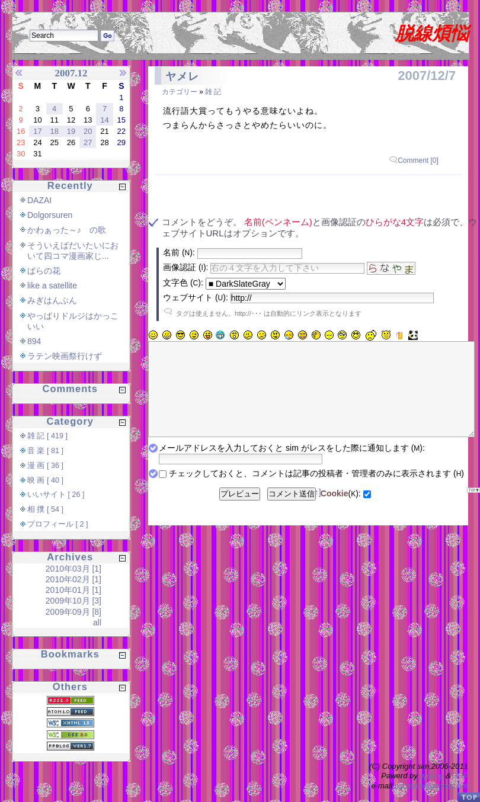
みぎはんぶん (52, 300)
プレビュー (239, 511)
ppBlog (431, 775)
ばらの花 (43, 270)
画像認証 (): (185, 267)
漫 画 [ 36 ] (45, 465)
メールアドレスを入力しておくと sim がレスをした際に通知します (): (292, 465)
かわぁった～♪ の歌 (66, 230)
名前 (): (179, 252)
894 (34, 341)
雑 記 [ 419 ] (47, 436)
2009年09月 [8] (73, 612)
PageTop (468, 797)
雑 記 (213, 92)
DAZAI (39, 200)
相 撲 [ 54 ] (45, 509)
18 (54, 131)
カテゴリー (179, 92)
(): (341, 511)
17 (37, 131)
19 (71, 131)
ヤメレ (182, 76)
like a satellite (52, 285)
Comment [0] (418, 160)
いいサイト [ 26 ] (56, 494)
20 (88, 131)
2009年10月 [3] (73, 600)
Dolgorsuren (49, 215)
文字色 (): (183, 282)
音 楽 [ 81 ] (45, 451)
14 (104, 120)
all (97, 622)
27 (88, 142)
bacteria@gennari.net (432, 785)
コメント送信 (291, 511)
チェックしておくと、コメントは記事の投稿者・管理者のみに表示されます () (316, 491)
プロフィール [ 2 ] (57, 524)
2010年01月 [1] (73, 590)
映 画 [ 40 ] (45, 480)
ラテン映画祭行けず (64, 356)
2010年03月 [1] (73, 568)
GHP (460, 775)
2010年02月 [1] (73, 579)
